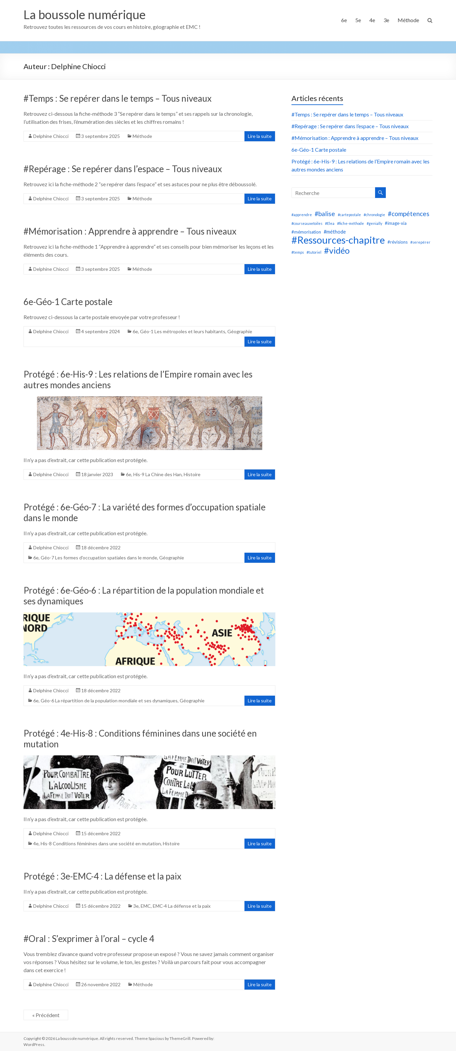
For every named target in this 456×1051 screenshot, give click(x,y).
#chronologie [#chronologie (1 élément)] (374, 214)
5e (358, 20)
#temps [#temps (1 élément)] (297, 252)
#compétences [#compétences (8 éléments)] (408, 213)
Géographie (239, 331)
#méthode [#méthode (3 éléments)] (335, 232)
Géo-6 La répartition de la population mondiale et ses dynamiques (109, 700)
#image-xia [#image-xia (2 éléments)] (396, 223)
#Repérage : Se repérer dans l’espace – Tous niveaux (123, 168)
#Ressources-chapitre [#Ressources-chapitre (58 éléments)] (338, 240)
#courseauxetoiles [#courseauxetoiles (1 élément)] (306, 223)
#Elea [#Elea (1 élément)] (329, 223)
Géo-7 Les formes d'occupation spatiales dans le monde (99, 557)
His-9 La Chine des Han (157, 474)
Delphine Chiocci (51, 136)
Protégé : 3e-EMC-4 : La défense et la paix (102, 876)
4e (372, 20)
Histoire (192, 474)
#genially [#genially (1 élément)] (374, 223)
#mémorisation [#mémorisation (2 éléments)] (306, 232)
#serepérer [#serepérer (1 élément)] (420, 242)
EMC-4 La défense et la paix (182, 906)
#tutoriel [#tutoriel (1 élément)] (314, 252)
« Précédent (45, 1015)
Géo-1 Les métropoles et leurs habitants (182, 331)
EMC (146, 906)
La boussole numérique (85, 14)
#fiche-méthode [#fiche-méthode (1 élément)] (350, 223)
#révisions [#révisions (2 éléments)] (397, 242)
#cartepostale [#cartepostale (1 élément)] (349, 214)
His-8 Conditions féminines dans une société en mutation (101, 843)
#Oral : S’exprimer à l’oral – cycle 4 (89, 938)
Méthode (408, 20)
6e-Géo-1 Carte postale (68, 301)
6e (344, 20)
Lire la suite (260, 136)
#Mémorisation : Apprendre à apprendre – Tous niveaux (130, 231)
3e (386, 20)
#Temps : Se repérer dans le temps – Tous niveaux (118, 98)
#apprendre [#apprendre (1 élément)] (301, 214)
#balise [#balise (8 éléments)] (325, 213)
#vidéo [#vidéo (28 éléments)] (337, 250)
